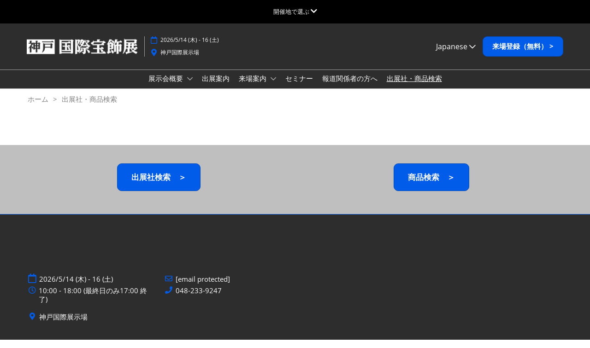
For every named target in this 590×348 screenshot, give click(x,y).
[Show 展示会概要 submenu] (190, 87)
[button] (523, 55)
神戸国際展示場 (179, 61)
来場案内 (253, 87)
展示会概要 (166, 87)
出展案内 (216, 87)
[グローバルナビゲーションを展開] (295, 11)
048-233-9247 (199, 299)
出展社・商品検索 (414, 87)
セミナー (299, 87)
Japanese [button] (456, 55)
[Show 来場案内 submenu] (273, 87)
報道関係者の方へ (350, 87)
